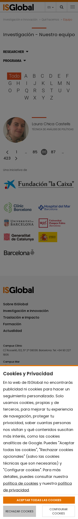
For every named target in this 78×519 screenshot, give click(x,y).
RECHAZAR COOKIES (19, 511)
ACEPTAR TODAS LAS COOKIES (39, 500)
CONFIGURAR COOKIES (59, 511)
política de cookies (20, 483)
